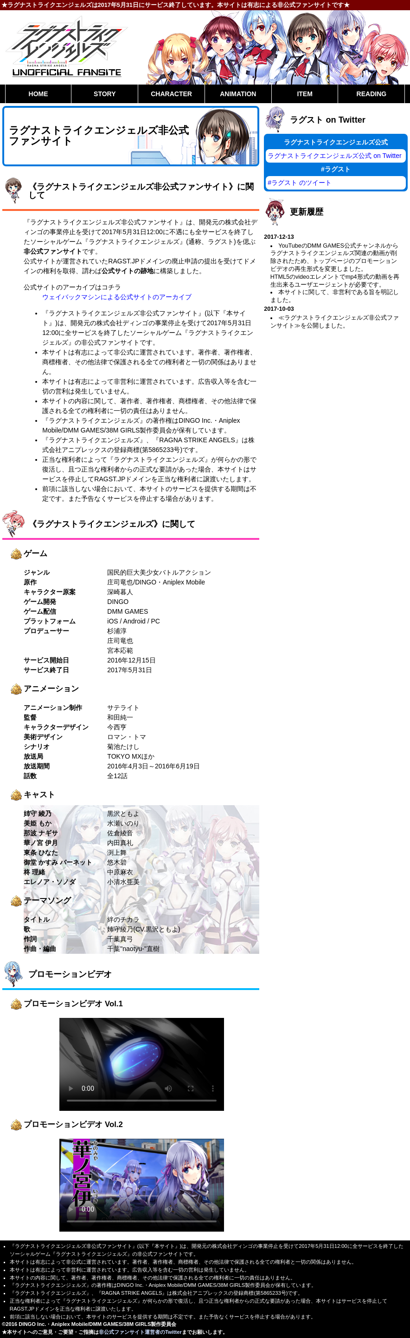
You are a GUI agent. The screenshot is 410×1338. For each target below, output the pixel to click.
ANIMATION (238, 94)
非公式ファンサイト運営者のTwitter (140, 1332)
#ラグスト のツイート (300, 182)
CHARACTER (171, 94)
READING (372, 94)
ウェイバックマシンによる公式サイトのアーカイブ (117, 297)
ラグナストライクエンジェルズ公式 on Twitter (334, 155)
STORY (104, 94)
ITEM (304, 94)
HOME (38, 94)
